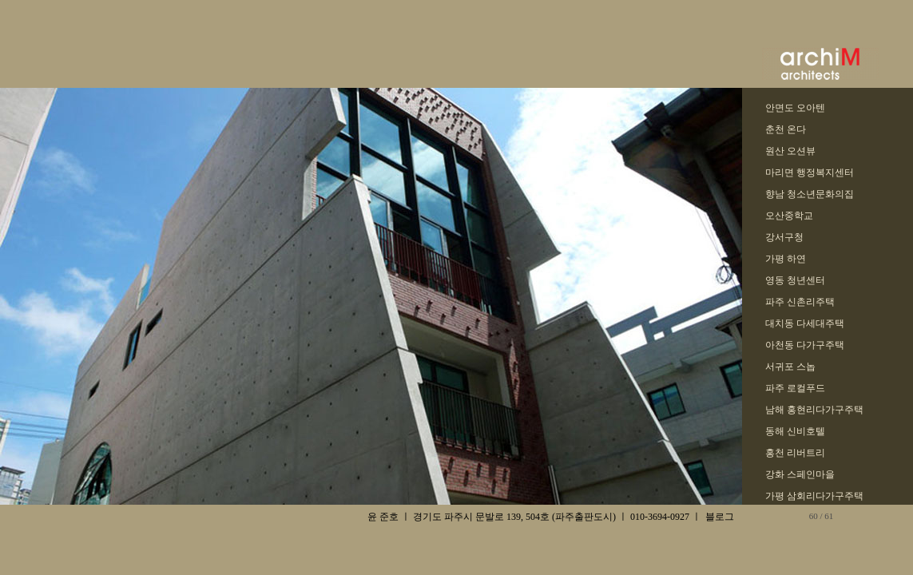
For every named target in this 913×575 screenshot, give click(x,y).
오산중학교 (789, 215)
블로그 (719, 516)
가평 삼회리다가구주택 (814, 496)
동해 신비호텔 (795, 431)
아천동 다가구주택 (804, 345)
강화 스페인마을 (800, 474)
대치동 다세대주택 (804, 323)
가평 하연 (785, 258)
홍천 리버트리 (795, 452)
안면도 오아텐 (795, 107)
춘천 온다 (785, 129)
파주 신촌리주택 (800, 301)
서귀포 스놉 (790, 366)
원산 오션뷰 (790, 151)
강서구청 (784, 237)
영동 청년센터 (795, 280)
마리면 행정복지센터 (809, 172)
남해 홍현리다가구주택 (814, 409)
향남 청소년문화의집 (809, 194)
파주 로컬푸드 (795, 388)
